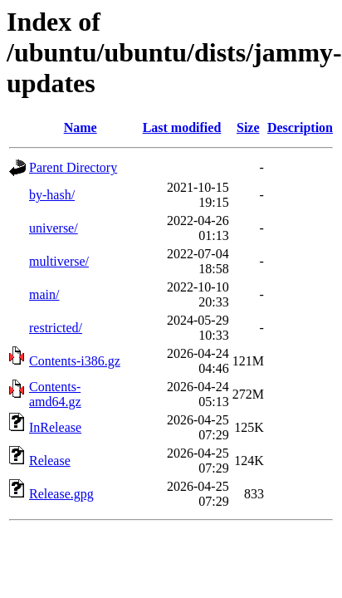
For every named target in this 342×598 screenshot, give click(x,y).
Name (80, 127)
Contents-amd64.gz (55, 394)
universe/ (53, 228)
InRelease (55, 427)
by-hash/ (52, 195)
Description (300, 127)
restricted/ (55, 328)
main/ (44, 294)
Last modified (182, 127)
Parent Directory (73, 167)
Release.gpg (61, 494)
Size (248, 127)
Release (50, 460)
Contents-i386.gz (74, 361)
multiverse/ (59, 261)
